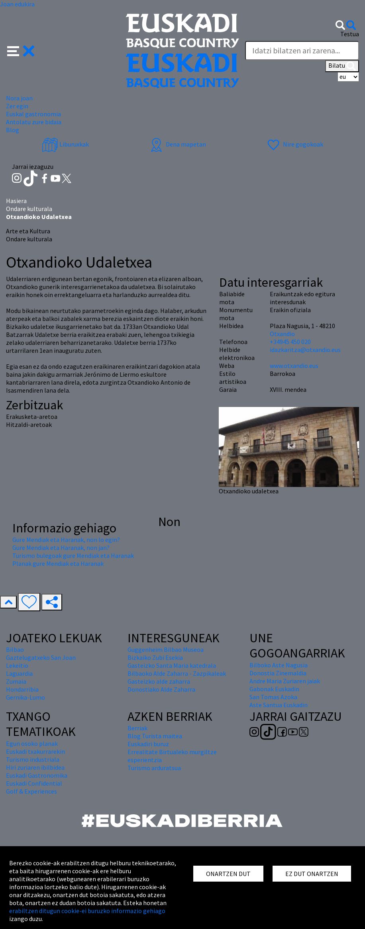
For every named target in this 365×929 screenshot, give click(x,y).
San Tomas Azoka (273, 697)
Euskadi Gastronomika (36, 775)
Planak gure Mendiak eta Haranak (58, 563)
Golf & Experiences (31, 791)
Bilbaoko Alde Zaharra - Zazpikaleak (177, 673)
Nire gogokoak (294, 144)
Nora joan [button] (19, 98)
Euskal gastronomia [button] (33, 114)
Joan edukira (17, 4)
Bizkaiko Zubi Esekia (155, 657)
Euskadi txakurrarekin (35, 751)
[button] (21, 50)
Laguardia (19, 673)
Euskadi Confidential (34, 783)
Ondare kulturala (29, 209)
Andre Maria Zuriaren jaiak (284, 681)
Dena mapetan (177, 144)
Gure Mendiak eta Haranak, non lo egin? (66, 540)
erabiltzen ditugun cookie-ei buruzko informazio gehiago (87, 911)
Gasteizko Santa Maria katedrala (172, 665)
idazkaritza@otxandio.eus (305, 350)
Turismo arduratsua (154, 768)
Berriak (137, 728)
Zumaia (16, 681)
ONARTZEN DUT (228, 874)
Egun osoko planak (32, 743)
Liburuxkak (65, 144)
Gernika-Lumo (25, 697)
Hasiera (16, 201)
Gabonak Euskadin (274, 689)
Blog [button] (12, 130)
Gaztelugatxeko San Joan (41, 657)
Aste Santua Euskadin (278, 705)
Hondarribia (22, 689)
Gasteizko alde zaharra (159, 681)
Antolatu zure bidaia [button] (33, 122)
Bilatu (342, 66)
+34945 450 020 (290, 342)
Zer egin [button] (17, 106)
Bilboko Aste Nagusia (278, 665)
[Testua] (302, 50)
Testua (349, 34)
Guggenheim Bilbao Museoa (166, 649)
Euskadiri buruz (148, 744)
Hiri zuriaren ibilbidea (35, 767)
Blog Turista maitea (155, 736)
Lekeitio (17, 665)
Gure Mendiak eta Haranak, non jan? (61, 548)
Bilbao (15, 649)
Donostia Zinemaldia (277, 673)
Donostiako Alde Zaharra (161, 689)
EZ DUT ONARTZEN (311, 874)
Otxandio (282, 334)
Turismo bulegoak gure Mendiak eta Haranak (73, 555)
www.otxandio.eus (294, 366)
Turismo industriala (32, 759)
